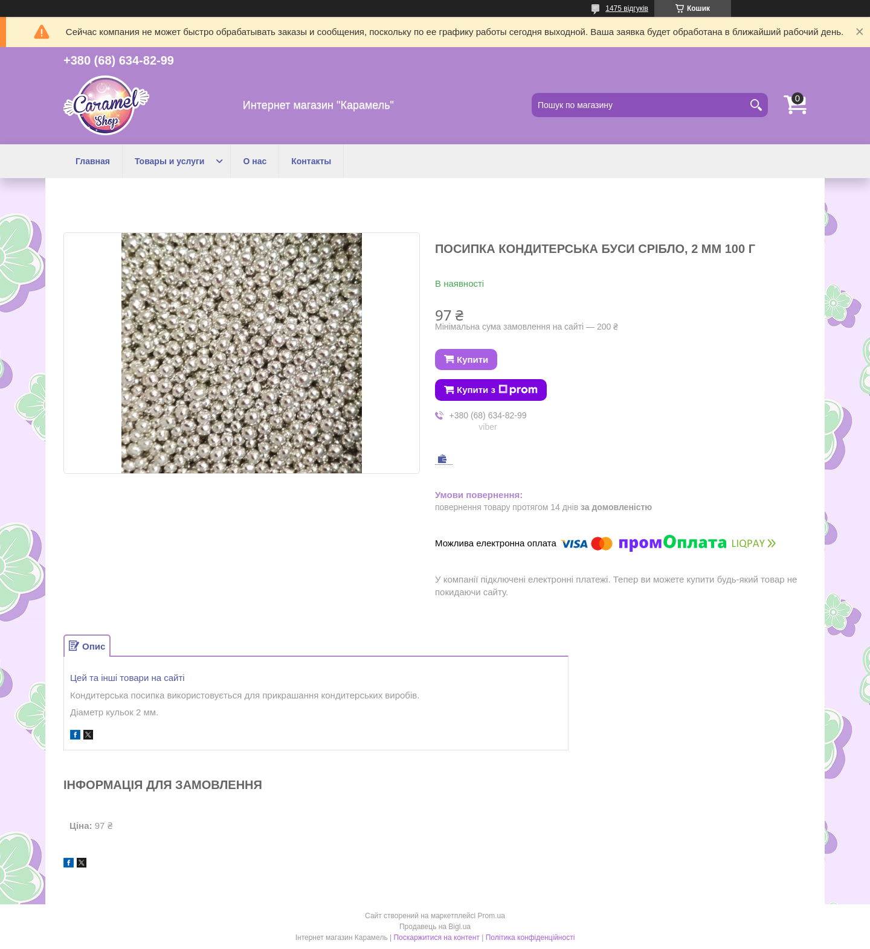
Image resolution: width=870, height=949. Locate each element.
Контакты (311, 161)
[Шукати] (756, 105)
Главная (93, 161)
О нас (254, 161)
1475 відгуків (626, 8)
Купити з (497, 390)
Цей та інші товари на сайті (127, 678)
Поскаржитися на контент (436, 937)
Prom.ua (491, 916)
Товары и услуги (169, 161)
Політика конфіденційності (530, 937)
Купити (472, 359)
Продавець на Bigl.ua (435, 926)
